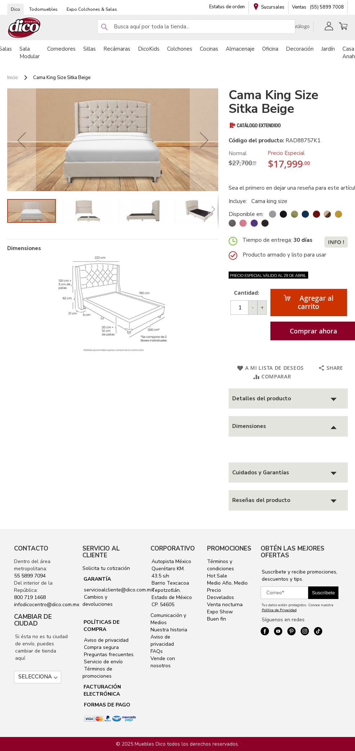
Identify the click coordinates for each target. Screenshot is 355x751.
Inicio (12, 77)
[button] (21, 140)
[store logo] (24, 28)
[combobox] (196, 26)
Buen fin (216, 619)
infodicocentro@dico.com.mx (46, 604)
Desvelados (220, 597)
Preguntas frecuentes (108, 654)
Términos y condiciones (220, 565)
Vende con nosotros (162, 662)
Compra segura (100, 647)
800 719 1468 (30, 597)
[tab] (288, 398)
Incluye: (239, 201)
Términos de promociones (97, 672)
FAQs (156, 651)
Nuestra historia (168, 629)
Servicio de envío (102, 661)
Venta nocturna (225, 604)
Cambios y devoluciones (97, 601)
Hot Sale (217, 575)
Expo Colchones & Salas (92, 9)
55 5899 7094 (30, 575)
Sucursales (272, 7)
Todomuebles (43, 9)
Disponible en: (246, 214)
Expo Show (220, 611)
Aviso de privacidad (105, 640)
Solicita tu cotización (106, 568)
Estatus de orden (227, 7)
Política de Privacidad (279, 610)
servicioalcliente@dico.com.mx (118, 589)
